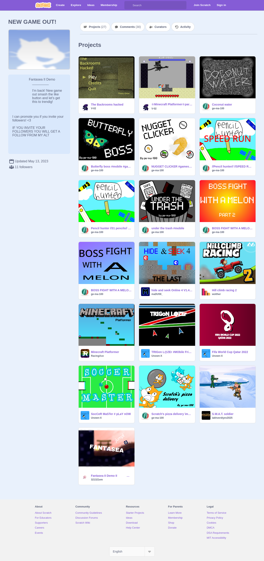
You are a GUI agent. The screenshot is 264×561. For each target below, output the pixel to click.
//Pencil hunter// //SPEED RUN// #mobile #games (232, 166)
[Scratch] (43, 5)
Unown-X (156, 355)
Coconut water (222, 104)
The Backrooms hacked (107, 104)
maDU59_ (157, 294)
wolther (216, 294)
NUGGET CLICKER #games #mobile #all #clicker (171, 166)
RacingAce (97, 355)
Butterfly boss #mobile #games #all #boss (111, 166)
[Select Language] (132, 551)
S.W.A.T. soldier (222, 414)
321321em (97, 479)
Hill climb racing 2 (224, 290)
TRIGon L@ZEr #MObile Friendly (171, 352)
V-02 (93, 108)
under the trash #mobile (167, 228)
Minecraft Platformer (105, 352)
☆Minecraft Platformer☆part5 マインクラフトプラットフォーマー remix (171, 104)
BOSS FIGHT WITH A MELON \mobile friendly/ (111, 290)
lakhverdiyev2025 (222, 417)
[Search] (128, 5)
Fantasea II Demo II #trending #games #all (111, 475)
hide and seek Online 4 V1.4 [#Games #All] (171, 290)
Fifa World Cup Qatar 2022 (230, 352)
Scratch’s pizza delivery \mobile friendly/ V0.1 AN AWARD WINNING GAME (171, 414)
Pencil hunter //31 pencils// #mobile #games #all (111, 228)
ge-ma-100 (218, 108)
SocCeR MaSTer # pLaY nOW (111, 414)
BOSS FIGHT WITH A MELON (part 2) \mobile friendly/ (232, 228)
